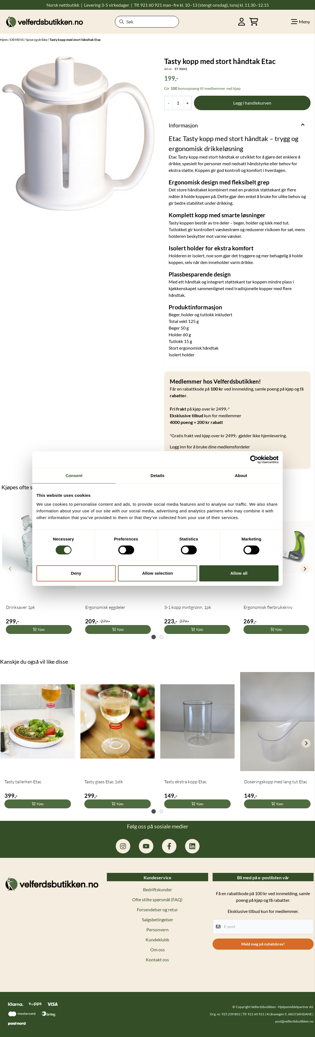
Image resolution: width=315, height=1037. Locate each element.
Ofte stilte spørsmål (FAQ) (157, 899)
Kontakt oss (157, 959)
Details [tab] (157, 475)
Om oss (157, 949)
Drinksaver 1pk (20, 607)
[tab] (153, 637)
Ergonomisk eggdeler (105, 607)
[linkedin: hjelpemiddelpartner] (192, 846)
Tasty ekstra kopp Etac (185, 781)
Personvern (157, 929)
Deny (76, 573)
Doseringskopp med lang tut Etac (275, 781)
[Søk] (147, 22)
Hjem (4, 40)
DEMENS (17, 40)
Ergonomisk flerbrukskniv (267, 607)
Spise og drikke (37, 40)
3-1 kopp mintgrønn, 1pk (187, 607)
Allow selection (157, 573)
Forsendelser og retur (157, 909)
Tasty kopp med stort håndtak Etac (75, 40)
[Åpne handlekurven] (253, 22)
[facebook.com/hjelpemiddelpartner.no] (169, 846)
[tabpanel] (37, 741)
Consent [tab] (74, 475)
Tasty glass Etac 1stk (103, 781)
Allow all (239, 573)
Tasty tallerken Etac (22, 781)
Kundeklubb (157, 939)
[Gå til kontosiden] (241, 22)
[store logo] (44, 22)
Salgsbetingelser (157, 919)
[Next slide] (304, 568)
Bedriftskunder (157, 889)
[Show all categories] (300, 21)
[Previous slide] (10, 568)
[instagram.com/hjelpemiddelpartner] (123, 846)
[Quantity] (178, 103)
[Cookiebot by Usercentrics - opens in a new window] (254, 459)
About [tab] (241, 475)
